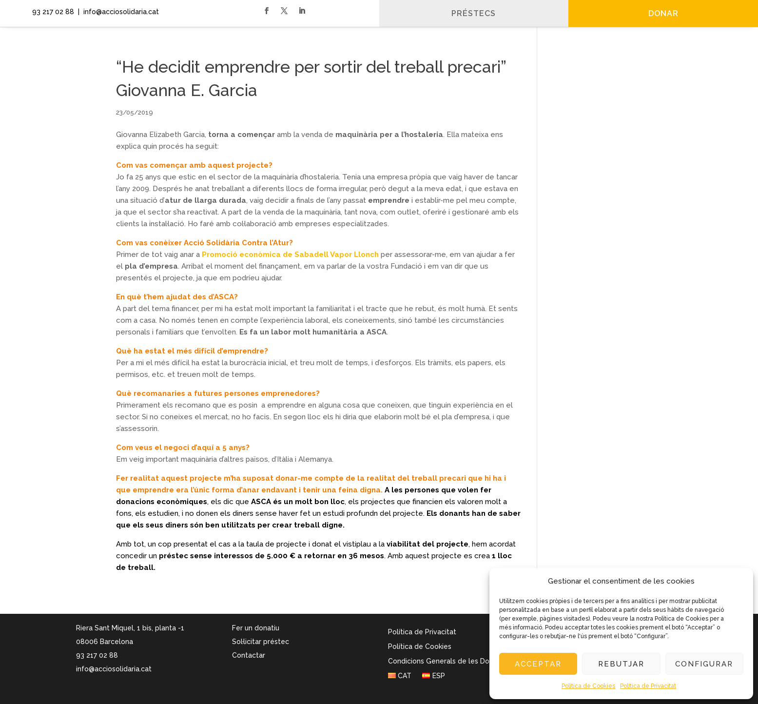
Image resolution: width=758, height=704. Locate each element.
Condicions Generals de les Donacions (451, 661)
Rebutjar (621, 664)
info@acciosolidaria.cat (114, 669)
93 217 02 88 (51, 12)
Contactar (248, 655)
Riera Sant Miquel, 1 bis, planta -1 (130, 628)
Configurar (704, 664)
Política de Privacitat (648, 686)
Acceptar (538, 664)
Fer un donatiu (255, 628)
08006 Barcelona (104, 641)
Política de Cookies (588, 686)
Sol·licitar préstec (260, 641)
